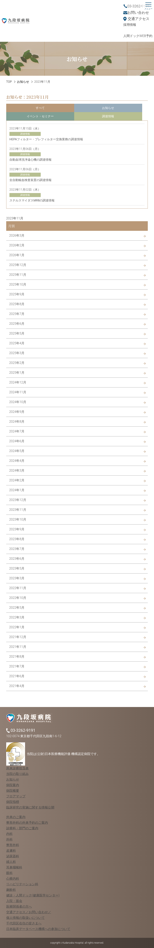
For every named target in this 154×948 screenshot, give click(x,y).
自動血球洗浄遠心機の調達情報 (30, 159)
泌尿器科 (12, 856)
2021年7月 (16, 666)
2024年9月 (16, 412)
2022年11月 (17, 588)
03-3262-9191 (138, 6)
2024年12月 (17, 382)
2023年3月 (16, 578)
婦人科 (11, 862)
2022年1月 (16, 627)
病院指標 (12, 802)
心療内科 (12, 878)
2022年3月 (16, 617)
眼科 (9, 873)
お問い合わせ (138, 12)
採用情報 (129, 25)
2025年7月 (16, 314)
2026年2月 (16, 245)
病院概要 (12, 791)
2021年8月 (16, 656)
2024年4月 (16, 461)
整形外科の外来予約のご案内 (27, 823)
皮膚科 (11, 850)
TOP (9, 82)
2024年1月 (16, 490)
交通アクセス (138, 19)
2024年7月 (16, 431)
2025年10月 (17, 284)
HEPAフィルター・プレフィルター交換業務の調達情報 (46, 139)
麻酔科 (11, 890)
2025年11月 (17, 275)
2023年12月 (17, 500)
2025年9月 (16, 294)
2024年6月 (16, 441)
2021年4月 (16, 686)
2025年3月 (16, 353)
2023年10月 (17, 519)
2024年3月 (16, 470)
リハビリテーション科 (22, 884)
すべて (40, 108)
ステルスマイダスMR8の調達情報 (32, 200)
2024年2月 (16, 480)
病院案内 (12, 785)
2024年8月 (16, 421)
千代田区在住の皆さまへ (24, 923)
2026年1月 (16, 255)
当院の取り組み (17, 774)
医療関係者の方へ (19, 906)
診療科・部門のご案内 (22, 828)
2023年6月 (16, 559)
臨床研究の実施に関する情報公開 (30, 807)
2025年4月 (16, 343)
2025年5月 (16, 333)
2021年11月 (17, 647)
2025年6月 (16, 324)
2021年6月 (16, 676)
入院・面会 (14, 901)
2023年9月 (16, 529)
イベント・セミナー (40, 116)
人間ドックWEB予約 (137, 36)
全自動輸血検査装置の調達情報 (30, 180)
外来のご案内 (15, 817)
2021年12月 (17, 637)
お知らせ (23, 82)
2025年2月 (16, 363)
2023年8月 (16, 539)
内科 (9, 834)
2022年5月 (16, 607)
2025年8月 (16, 304)
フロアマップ (15, 796)
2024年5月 (16, 451)
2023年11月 (17, 510)
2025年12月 (17, 265)
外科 (9, 839)
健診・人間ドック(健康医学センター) (33, 895)
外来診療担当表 (17, 768)
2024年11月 (17, 392)
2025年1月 (16, 372)
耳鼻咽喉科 (14, 867)
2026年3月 (16, 235)
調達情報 (108, 116)
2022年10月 (17, 598)
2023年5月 (16, 568)
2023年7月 (16, 549)
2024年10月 (17, 402)
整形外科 (12, 845)
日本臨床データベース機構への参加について (38, 929)
